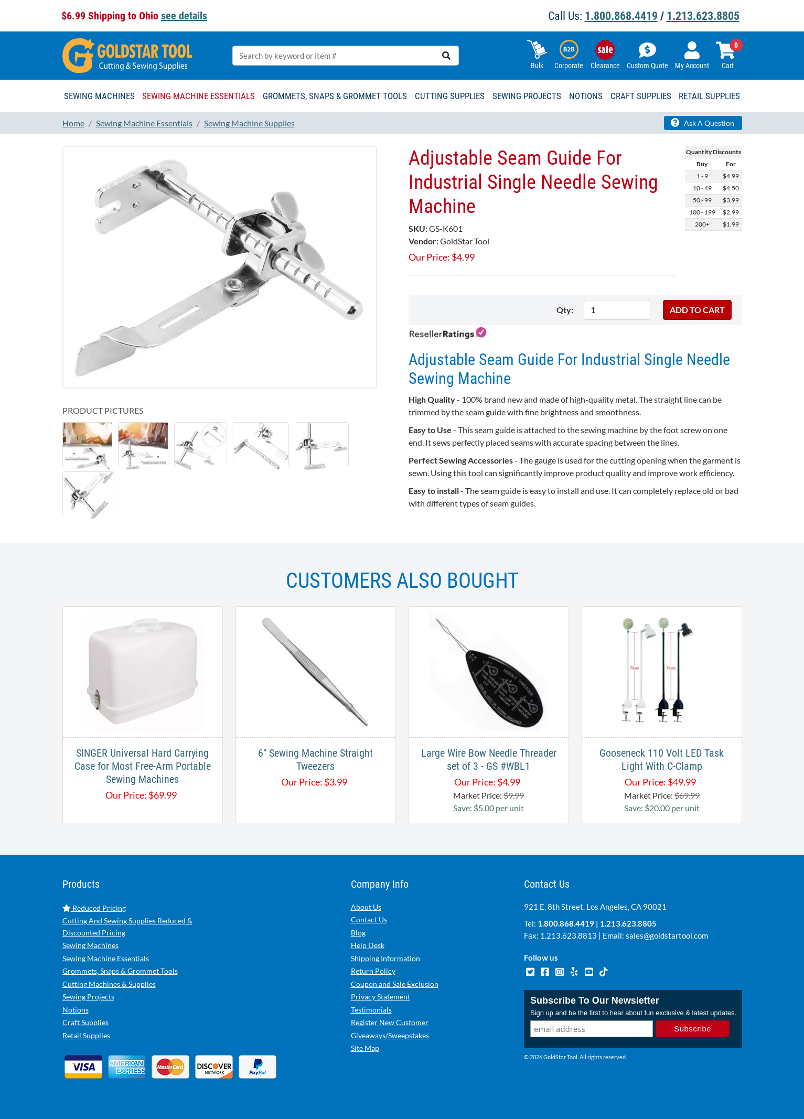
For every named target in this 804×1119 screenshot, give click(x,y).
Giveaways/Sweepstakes (390, 1035)
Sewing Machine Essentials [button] (198, 96)
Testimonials (371, 1009)
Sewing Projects (88, 996)
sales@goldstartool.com (667, 935)
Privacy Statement (380, 996)
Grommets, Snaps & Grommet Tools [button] (335, 96)
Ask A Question (702, 122)
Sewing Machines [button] (99, 96)
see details (184, 15)
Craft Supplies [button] (640, 96)
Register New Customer (389, 1022)
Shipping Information (385, 958)
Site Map (365, 1047)
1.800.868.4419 (621, 16)
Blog (358, 932)
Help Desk (367, 945)
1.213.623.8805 (703, 16)
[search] (446, 56)
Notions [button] (586, 96)
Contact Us (369, 919)
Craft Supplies (85, 1022)
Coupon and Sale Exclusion (394, 984)
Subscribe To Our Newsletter (594, 1000)
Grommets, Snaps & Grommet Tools (120, 970)
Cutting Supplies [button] (450, 96)
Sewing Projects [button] (526, 96)
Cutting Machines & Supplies (109, 984)
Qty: (564, 310)
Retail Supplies (86, 1035)
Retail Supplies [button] (709, 96)
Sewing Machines (90, 945)
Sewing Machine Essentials (105, 958)
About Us (366, 906)
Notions (75, 1009)
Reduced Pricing (94, 907)
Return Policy (373, 970)
